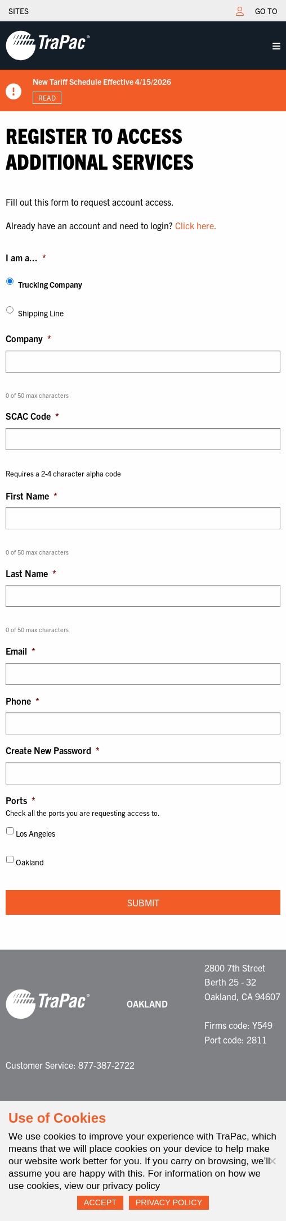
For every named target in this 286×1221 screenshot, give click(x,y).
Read (47, 97)
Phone (22, 700)
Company (28, 338)
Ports (20, 800)
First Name (31, 495)
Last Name (31, 573)
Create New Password (53, 750)
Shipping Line (41, 313)
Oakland (30, 862)
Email (20, 650)
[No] (272, 1160)
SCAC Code (32, 415)
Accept (100, 1202)
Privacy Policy (169, 1202)
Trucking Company (50, 284)
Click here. (196, 225)
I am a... (26, 257)
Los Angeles (35, 833)
